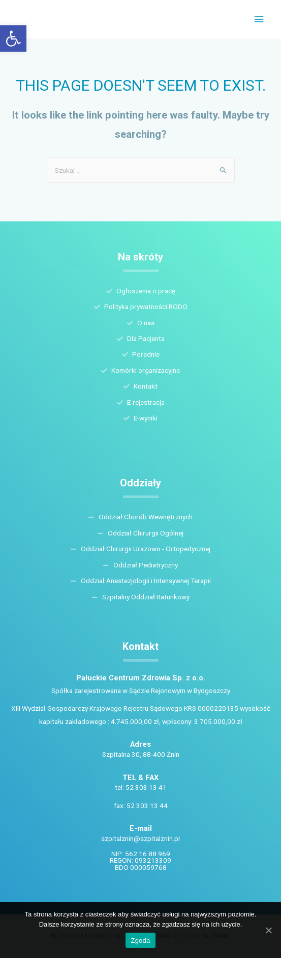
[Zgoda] (268, 930)
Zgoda (140, 940)
